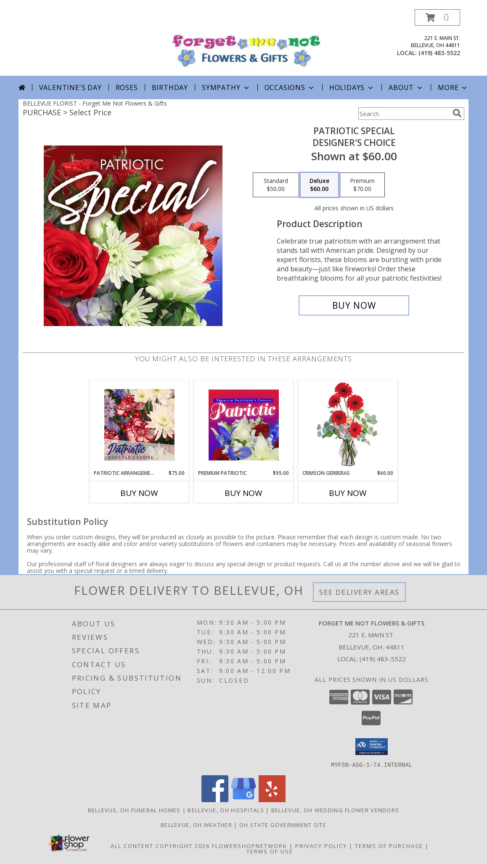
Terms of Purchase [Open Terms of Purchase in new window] (389, 845)
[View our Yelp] (272, 799)
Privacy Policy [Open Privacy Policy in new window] (321, 845)
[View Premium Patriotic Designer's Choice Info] (244, 424)
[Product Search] (404, 113)
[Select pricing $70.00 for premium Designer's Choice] (362, 185)
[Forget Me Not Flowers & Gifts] (246, 41)
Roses (127, 87)
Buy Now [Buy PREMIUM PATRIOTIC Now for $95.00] (243, 493)
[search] (457, 113)
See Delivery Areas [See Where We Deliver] (359, 592)
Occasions (290, 87)
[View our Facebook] (214, 799)
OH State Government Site (282, 824)
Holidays (352, 87)
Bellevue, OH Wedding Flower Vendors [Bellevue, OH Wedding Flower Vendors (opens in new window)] (335, 810)
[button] (437, 17)
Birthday (170, 87)
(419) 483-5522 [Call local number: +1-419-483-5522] (439, 53)
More (453, 87)
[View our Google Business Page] (243, 799)
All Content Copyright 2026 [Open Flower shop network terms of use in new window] (160, 845)
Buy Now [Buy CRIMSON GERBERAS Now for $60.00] (348, 493)
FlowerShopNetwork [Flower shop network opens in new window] (249, 845)
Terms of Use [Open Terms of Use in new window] (269, 851)
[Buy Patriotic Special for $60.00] (354, 305)
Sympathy (226, 87)
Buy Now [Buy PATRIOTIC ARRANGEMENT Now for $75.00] (139, 493)
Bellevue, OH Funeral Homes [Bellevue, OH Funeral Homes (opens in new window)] (134, 810)
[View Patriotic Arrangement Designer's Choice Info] (139, 425)
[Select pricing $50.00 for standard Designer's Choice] (276, 185)
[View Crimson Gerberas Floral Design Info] (348, 425)
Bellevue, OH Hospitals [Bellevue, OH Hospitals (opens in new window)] (226, 810)
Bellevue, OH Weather (196, 824)
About (406, 87)
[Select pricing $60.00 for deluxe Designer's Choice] (319, 185)
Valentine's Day (70, 87)
